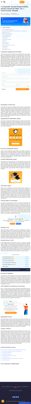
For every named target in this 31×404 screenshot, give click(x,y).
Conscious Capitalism (5, 43)
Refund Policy (18, 401)
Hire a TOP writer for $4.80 (10, 312)
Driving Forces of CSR (5, 42)
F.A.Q (28, 386)
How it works (4, 386)
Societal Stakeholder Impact (6, 36)
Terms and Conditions (9, 401)
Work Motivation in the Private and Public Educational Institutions (12, 358)
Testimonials (19, 386)
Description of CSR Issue (6, 32)
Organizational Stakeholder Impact (7, 33)
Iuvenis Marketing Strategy (6, 354)
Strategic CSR (4, 40)
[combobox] (15, 74)
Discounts (14, 386)
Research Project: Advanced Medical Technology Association (11, 351)
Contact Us (15, 387)
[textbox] (15, 74)
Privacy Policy (14, 401)
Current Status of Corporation (6, 39)
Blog (22, 386)
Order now (12, 223)
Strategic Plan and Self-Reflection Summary (9, 355)
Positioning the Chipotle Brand (7, 352)
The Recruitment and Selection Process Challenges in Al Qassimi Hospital (14, 349)
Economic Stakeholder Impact (6, 35)
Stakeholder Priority (5, 46)
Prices (11, 386)
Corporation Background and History (7, 29)
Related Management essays (6, 49)
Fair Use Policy (23, 401)
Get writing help (15, 180)
